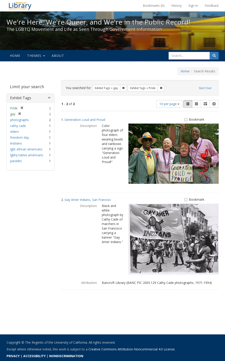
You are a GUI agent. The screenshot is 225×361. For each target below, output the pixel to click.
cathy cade (18, 126)
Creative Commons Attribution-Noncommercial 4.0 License (131, 349)
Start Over (205, 88)
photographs (19, 120)
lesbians (16, 143)
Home (15, 55)
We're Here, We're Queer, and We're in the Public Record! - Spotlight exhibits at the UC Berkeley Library (20, 5)
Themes (36, 55)
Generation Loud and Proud (85, 119)
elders (14, 131)
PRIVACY (13, 356)
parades (16, 161)
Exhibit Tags (20, 97)
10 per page (169, 104)
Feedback (212, 5)
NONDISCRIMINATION (66, 356)
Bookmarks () (154, 5)
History (176, 5)
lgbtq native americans (26, 155)
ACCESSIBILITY (34, 356)
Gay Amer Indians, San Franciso (88, 200)
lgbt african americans (26, 149)
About (58, 55)
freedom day (19, 137)
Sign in (193, 5)
